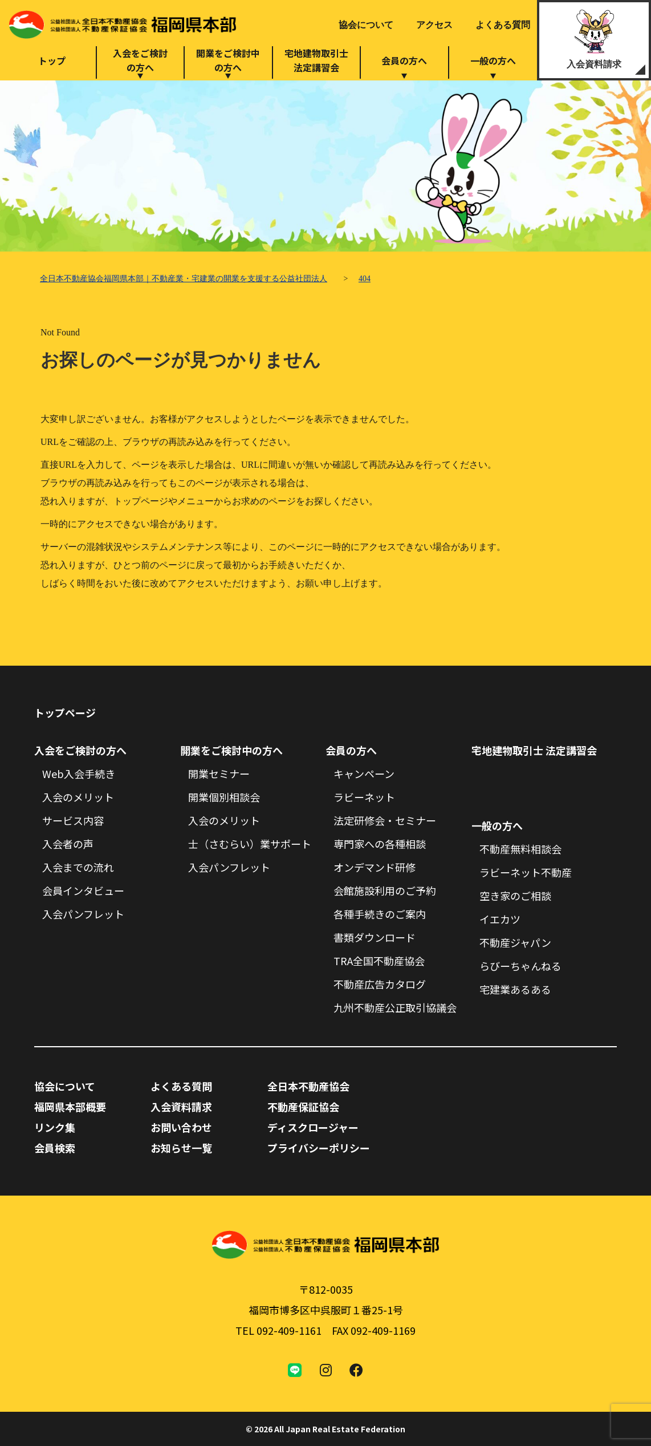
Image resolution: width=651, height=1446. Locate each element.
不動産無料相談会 (520, 848)
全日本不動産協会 (308, 1086)
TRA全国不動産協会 (379, 960)
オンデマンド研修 (374, 867)
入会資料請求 (594, 64)
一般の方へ (493, 60)
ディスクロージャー (313, 1127)
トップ (52, 60)
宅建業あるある (515, 989)
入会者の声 (67, 843)
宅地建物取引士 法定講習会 (534, 750)
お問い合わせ (181, 1127)
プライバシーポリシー (318, 1147)
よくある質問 (502, 25)
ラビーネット (364, 796)
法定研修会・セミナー (384, 820)
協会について (366, 25)
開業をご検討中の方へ (228, 60)
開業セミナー (219, 773)
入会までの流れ (78, 867)
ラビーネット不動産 (525, 872)
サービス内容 (73, 820)
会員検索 (54, 1147)
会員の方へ (404, 60)
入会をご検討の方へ (140, 60)
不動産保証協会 (303, 1106)
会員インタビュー (83, 890)
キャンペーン (363, 773)
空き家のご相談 (515, 895)
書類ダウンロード (374, 937)
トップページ (65, 712)
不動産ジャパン (515, 942)
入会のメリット (78, 796)
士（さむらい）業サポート (249, 843)
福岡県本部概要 (70, 1106)
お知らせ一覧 (181, 1147)
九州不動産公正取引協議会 (395, 1007)
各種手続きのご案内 (379, 913)
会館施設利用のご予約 (384, 890)
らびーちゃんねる (520, 965)
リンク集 (54, 1127)
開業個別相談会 (224, 796)
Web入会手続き (78, 773)
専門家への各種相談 (379, 843)
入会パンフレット (83, 913)
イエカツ (499, 919)
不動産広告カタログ (379, 984)
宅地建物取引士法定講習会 (316, 60)
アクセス (434, 25)
